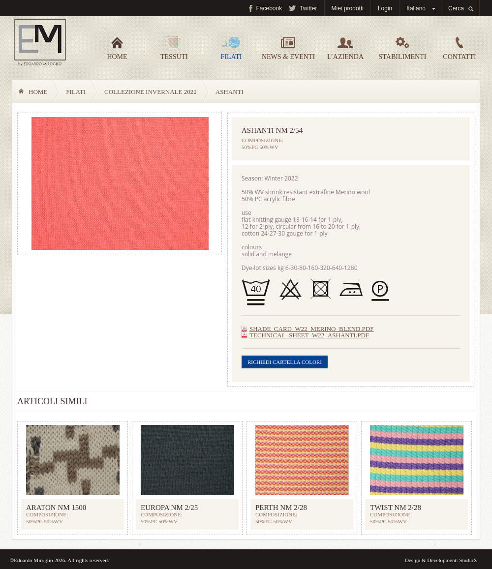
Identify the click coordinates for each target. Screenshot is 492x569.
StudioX (468, 560)
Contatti (459, 48)
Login (385, 8)
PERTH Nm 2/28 (281, 507)
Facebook (269, 8)
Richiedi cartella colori (284, 362)
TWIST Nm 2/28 (395, 507)
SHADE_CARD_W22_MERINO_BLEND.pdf (311, 328)
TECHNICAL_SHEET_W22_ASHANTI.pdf (309, 335)
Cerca (456, 8)
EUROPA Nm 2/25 (169, 507)
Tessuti (174, 48)
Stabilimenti (403, 48)
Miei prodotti (348, 8)
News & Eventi (288, 48)
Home (117, 48)
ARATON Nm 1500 (56, 507)
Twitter (308, 8)
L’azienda (345, 48)
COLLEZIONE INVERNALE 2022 (150, 91)
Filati (231, 48)
